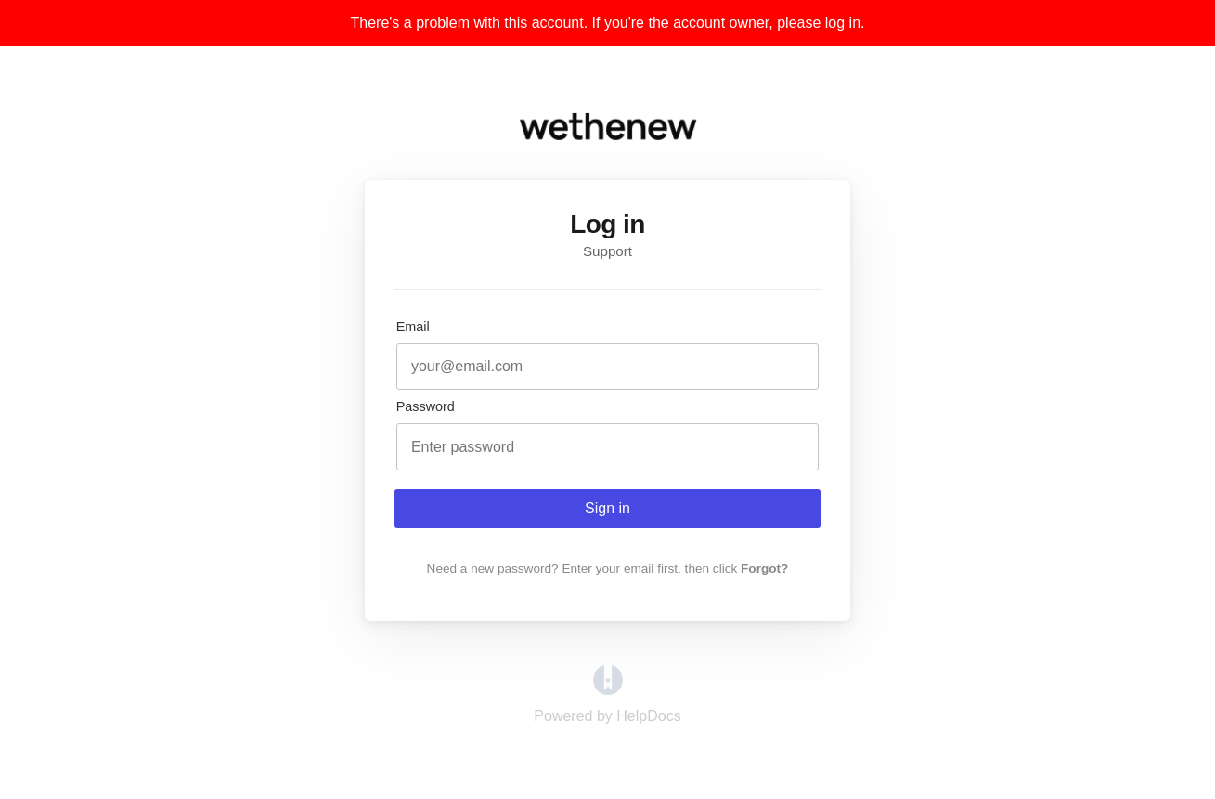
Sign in (607, 508)
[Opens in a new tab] (608, 690)
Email (413, 326)
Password (425, 406)
